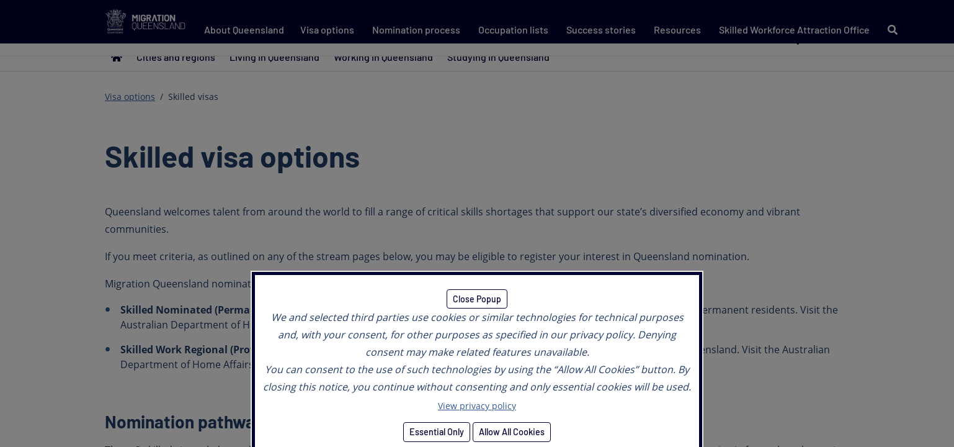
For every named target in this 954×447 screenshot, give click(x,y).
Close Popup (477, 299)
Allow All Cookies (512, 432)
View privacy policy (477, 406)
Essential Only (436, 432)
